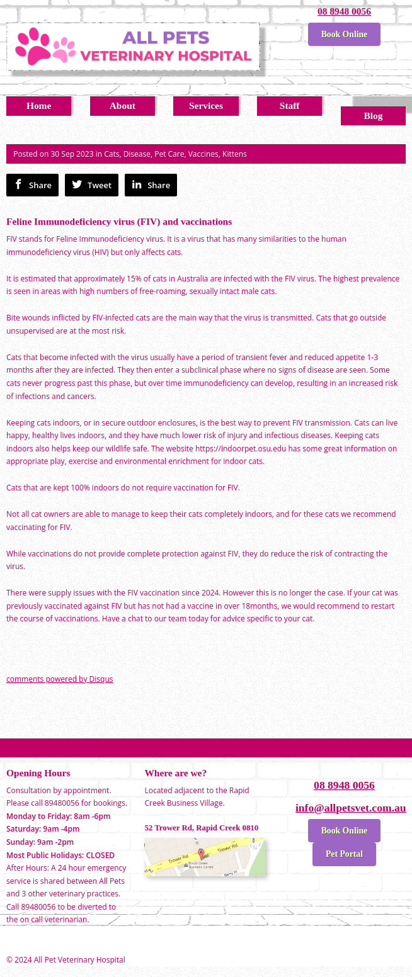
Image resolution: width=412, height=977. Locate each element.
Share (32, 185)
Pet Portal (344, 854)
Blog (372, 115)
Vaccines (203, 154)
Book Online (344, 34)
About (122, 105)
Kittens (234, 154)
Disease (137, 154)
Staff (290, 105)
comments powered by (59, 679)
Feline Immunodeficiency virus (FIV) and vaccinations (119, 221)
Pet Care (169, 154)
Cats (111, 154)
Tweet (92, 185)
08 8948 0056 (344, 11)
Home (38, 105)
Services (206, 105)
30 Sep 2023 (71, 154)
